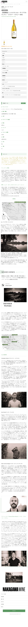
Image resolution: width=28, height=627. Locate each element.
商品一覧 (2, 599)
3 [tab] (14, 586)
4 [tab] (15, 586)
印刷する (4, 10)
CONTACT (14, 610)
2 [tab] (12, 586)
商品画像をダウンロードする (6, 46)
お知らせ (2, 601)
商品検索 (2, 596)
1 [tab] (11, 586)
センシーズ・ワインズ (9, 6)
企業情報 (2, 604)
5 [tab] (17, 586)
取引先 (2, 606)
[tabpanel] (14, 578)
